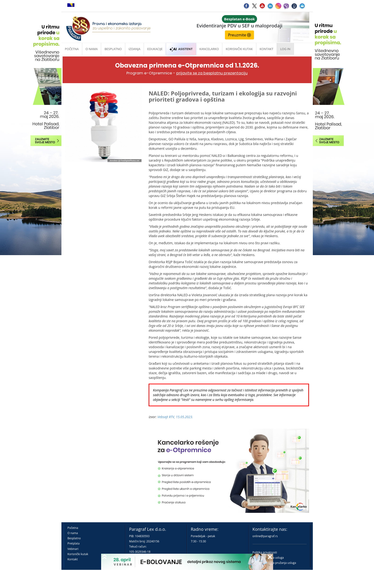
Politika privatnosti (265, 552)
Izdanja (134, 49)
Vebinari (73, 549)
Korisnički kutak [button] (239, 49)
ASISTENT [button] (181, 49)
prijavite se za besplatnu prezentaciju (212, 73)
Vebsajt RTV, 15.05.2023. (175, 417)
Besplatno (113, 49)
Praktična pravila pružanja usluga (274, 563)
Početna (72, 49)
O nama (92, 49)
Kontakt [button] (266, 49)
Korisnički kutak (78, 554)
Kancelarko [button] (209, 49)
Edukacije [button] (155, 49)
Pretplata (74, 543)
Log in (285, 49)
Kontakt (73, 559)
